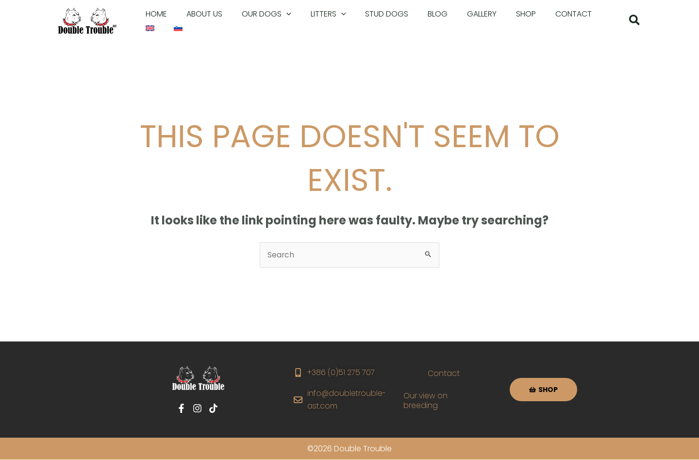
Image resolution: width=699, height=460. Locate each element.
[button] (256, 14)
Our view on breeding (426, 401)
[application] (277, 14)
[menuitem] (578, 14)
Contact (443, 373)
